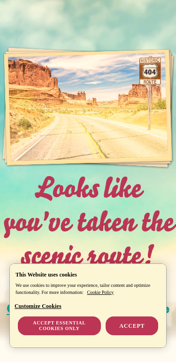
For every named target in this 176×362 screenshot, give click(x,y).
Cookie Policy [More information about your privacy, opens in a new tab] (100, 292)
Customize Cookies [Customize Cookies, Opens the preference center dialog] (38, 306)
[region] (88, 305)
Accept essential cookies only (59, 325)
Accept (132, 326)
